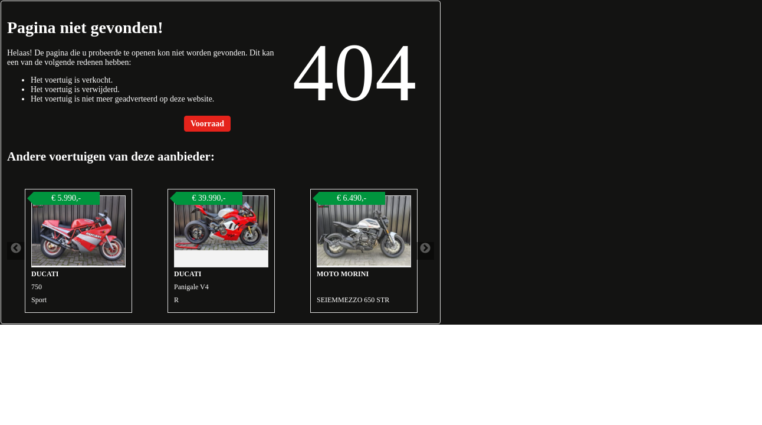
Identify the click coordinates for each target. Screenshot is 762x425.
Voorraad (207, 123)
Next (425, 251)
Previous (16, 251)
